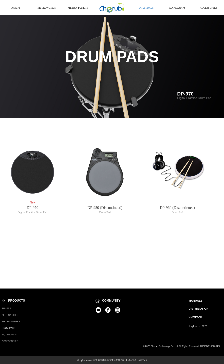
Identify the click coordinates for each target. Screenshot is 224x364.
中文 (204, 326)
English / (194, 326)
